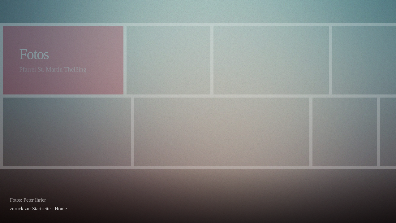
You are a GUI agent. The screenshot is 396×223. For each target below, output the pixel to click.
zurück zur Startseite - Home (38, 208)
